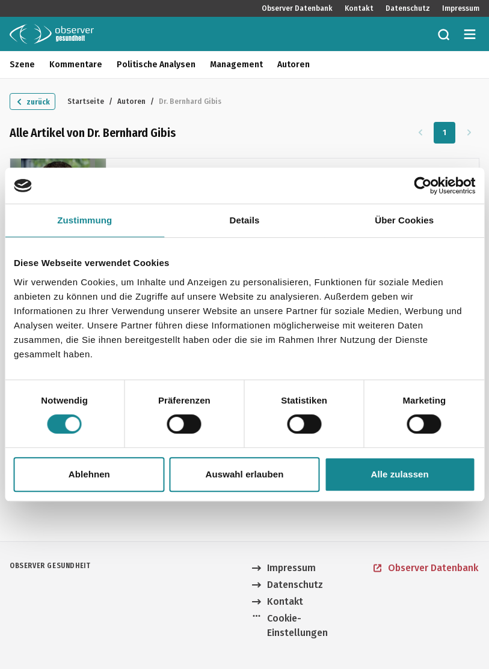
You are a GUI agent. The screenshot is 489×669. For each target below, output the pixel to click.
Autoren (293, 64)
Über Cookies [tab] (404, 220)
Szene (22, 64)
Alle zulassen (399, 474)
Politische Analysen (156, 64)
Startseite (85, 101)
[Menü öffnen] (469, 34)
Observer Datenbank (297, 8)
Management (236, 64)
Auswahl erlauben (245, 474)
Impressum (460, 8)
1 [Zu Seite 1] (445, 132)
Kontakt (359, 8)
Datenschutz (408, 8)
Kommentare (75, 64)
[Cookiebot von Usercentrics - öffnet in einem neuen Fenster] (422, 186)
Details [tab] (245, 220)
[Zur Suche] (443, 34)
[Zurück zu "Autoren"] (32, 101)
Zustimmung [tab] (84, 220)
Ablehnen (89, 474)
